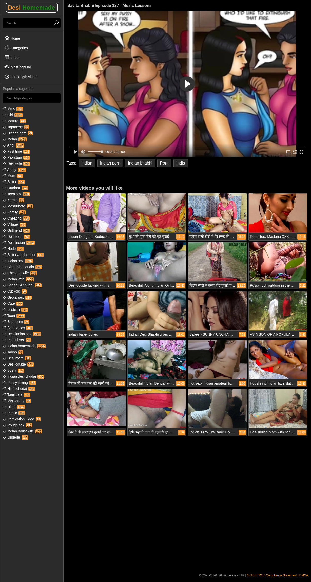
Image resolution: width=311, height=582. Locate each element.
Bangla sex (18, 328)
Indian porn (110, 163)
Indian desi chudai (23, 376)
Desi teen (16, 236)
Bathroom (16, 322)
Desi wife (16, 163)
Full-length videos (21, 76)
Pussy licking (19, 382)
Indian (15, 139)
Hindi (14, 407)
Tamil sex (16, 395)
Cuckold (15, 291)
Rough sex (17, 425)
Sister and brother (23, 255)
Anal (13, 145)
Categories (16, 47)
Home (12, 38)
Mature (14, 121)
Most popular (17, 67)
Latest (12, 57)
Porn (164, 163)
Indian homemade (24, 346)
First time (16, 151)
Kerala (13, 200)
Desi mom (17, 358)
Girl (13, 115)
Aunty (14, 170)
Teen (14, 316)
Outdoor (15, 188)
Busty (13, 370)
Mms (13, 109)
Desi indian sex (22, 334)
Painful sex (17, 340)
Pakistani (16, 157)
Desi (31, 7)
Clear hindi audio (22, 267)
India (180, 163)
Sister (14, 182)
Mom (13, 176)
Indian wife (18, 279)
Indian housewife (22, 431)
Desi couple (18, 364)
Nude (13, 249)
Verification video (22, 419)
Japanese (16, 127)
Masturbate (18, 206)
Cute (13, 303)
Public (14, 413)
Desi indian (19, 243)
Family (14, 212)
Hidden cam (18, 133)
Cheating (16, 218)
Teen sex (16, 194)
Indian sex (18, 261)
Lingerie (15, 437)
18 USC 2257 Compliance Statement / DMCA (277, 575)
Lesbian (15, 309)
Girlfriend (16, 230)
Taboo (13, 352)
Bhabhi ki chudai (22, 285)
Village (14, 224)
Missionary (17, 401)
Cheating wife (20, 273)
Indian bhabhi (140, 163)
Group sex (17, 297)
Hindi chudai (19, 389)
